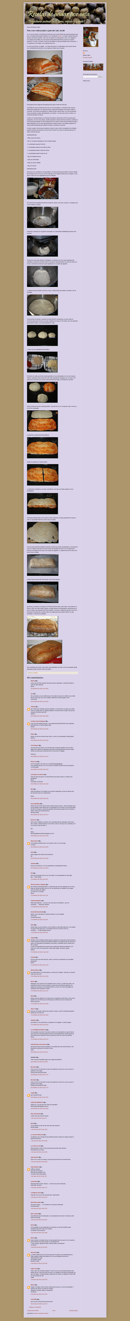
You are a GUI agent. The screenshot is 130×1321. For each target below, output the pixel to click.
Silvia (32, 852)
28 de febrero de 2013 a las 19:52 (39, 1108)
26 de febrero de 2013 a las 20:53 (39, 740)
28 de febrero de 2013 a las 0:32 (39, 1052)
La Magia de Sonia (36, 1192)
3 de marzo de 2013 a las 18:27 (39, 1219)
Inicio (54, 1310)
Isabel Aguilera (35, 1167)
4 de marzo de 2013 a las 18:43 (39, 1279)
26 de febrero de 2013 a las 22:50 (39, 847)
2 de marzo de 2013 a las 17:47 (39, 1187)
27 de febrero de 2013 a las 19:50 (39, 1015)
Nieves (60, 36)
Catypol (33, 937)
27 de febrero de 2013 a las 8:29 (39, 932)
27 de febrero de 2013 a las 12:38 (39, 976)
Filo (32, 873)
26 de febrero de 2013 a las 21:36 (39, 769)
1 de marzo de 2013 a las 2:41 (39, 1118)
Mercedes (33, 1067)
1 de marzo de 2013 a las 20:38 (39, 1161)
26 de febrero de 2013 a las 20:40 (39, 716)
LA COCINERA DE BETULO (38, 1029)
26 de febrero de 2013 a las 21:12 (39, 756)
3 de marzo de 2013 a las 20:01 (39, 1247)
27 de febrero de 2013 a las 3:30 (39, 906)
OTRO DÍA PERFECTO (37, 1102)
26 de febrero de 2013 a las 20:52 (39, 729)
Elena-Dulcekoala (35, 1113)
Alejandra (33, 1020)
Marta (32, 1123)
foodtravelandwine (36, 900)
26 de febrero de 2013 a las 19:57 (39, 701)
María (32, 996)
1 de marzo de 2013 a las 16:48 (39, 1140)
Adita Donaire (34, 1157)
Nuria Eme (34, 1252)
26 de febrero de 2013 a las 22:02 (39, 798)
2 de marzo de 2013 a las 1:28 (39, 1176)
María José (34, 761)
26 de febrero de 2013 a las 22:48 (39, 835)
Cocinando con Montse (37, 774)
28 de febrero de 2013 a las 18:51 (39, 1097)
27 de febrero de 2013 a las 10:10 (39, 952)
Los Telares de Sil (36, 1146)
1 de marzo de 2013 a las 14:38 (39, 1129)
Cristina (33, 957)
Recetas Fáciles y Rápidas (38, 884)
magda (33, 1092)
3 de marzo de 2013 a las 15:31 (39, 1208)
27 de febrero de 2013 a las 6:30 (39, 919)
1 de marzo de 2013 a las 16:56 (39, 1152)
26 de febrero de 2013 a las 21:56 (39, 784)
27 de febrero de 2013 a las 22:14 (39, 1039)
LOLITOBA (34, 1299)
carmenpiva (34, 1181)
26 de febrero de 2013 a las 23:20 (39, 868)
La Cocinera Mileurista (37, 1134)
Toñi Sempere (34, 745)
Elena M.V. (34, 820)
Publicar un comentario (35, 1307)
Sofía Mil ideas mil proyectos (39, 1044)
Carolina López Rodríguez (38, 721)
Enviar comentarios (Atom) (41, 1313)
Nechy (32, 1225)
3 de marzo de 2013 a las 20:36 (39, 1263)
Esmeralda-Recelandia (37, 912)
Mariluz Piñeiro (35, 970)
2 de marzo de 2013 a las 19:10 (39, 1197)
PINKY (32, 734)
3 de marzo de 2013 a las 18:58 (39, 1232)
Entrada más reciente (33, 1310)
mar (32, 693)
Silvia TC (33, 1009)
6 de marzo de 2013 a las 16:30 (39, 1294)
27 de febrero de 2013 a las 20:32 (39, 1024)
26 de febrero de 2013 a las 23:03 (39, 858)
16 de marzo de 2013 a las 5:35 (39, 1303)
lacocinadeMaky (35, 803)
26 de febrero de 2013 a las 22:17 (39, 814)
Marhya (33, 680)
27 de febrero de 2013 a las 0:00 (39, 879)
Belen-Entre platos (36, 1202)
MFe (32, 789)
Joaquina (33, 863)
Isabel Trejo (34, 1268)
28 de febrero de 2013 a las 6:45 (39, 1061)
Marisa (32, 1238)
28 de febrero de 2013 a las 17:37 (39, 1074)
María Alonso (34, 841)
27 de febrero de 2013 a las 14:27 (39, 990)
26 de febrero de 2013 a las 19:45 (39, 688)
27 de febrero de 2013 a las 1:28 (39, 895)
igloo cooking (34, 1213)
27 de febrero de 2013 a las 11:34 (39, 965)
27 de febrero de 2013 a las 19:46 (39, 1003)
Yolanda (33, 706)
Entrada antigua (73, 1310)
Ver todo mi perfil (87, 57)
